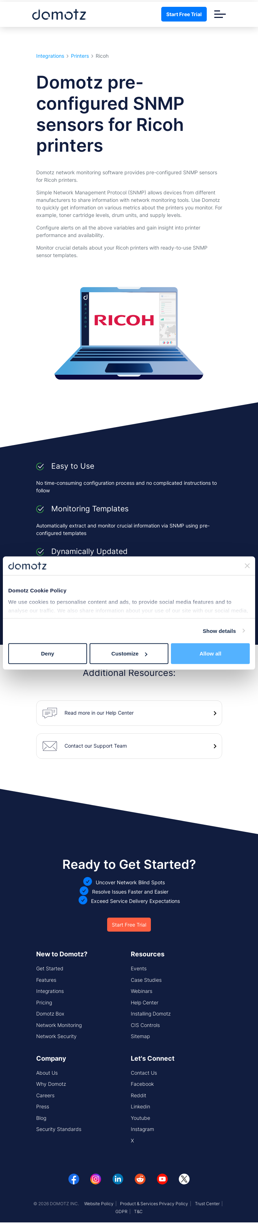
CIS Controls (145, 1025)
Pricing (44, 1002)
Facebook (142, 1083)
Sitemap (140, 1036)
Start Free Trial (184, 14)
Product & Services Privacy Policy (154, 1204)
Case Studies (146, 979)
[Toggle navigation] (220, 14)
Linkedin (140, 1106)
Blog (41, 1117)
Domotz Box (50, 1013)
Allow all (210, 653)
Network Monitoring (59, 1025)
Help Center (144, 1002)
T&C (138, 1211)
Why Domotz (51, 1083)
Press (42, 1106)
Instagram (142, 1129)
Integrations (50, 56)
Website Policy (99, 1204)
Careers (45, 1095)
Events (139, 968)
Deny (47, 653)
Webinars (141, 991)
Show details (219, 631)
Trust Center (207, 1204)
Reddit (138, 1095)
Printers (80, 56)
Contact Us (144, 1072)
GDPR (121, 1211)
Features (46, 979)
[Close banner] (247, 565)
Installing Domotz (151, 1013)
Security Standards (58, 1129)
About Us (47, 1072)
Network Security (56, 1036)
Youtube (140, 1117)
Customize (129, 653)
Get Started (49, 968)
